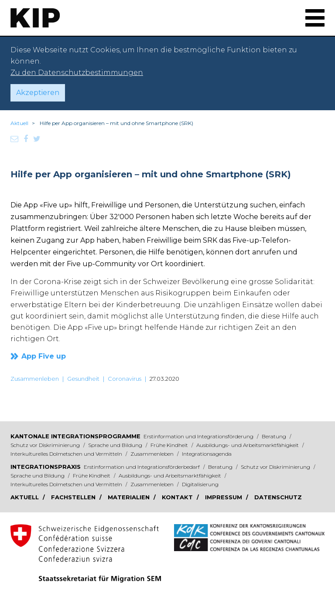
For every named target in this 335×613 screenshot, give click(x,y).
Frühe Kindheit (169, 445)
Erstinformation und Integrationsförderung (199, 436)
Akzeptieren (37, 92)
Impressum (224, 497)
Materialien (129, 497)
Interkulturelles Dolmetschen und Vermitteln (66, 453)
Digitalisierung (200, 484)
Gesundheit (83, 378)
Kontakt (178, 497)
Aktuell (19, 123)
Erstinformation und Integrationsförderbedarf (142, 467)
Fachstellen (74, 497)
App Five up (43, 356)
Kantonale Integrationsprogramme (75, 436)
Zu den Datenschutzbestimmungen (76, 72)
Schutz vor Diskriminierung (45, 445)
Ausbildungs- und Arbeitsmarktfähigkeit (248, 445)
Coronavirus (124, 378)
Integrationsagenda (207, 453)
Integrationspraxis (45, 466)
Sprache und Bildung (116, 445)
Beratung (274, 436)
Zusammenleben (34, 378)
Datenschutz (278, 497)
